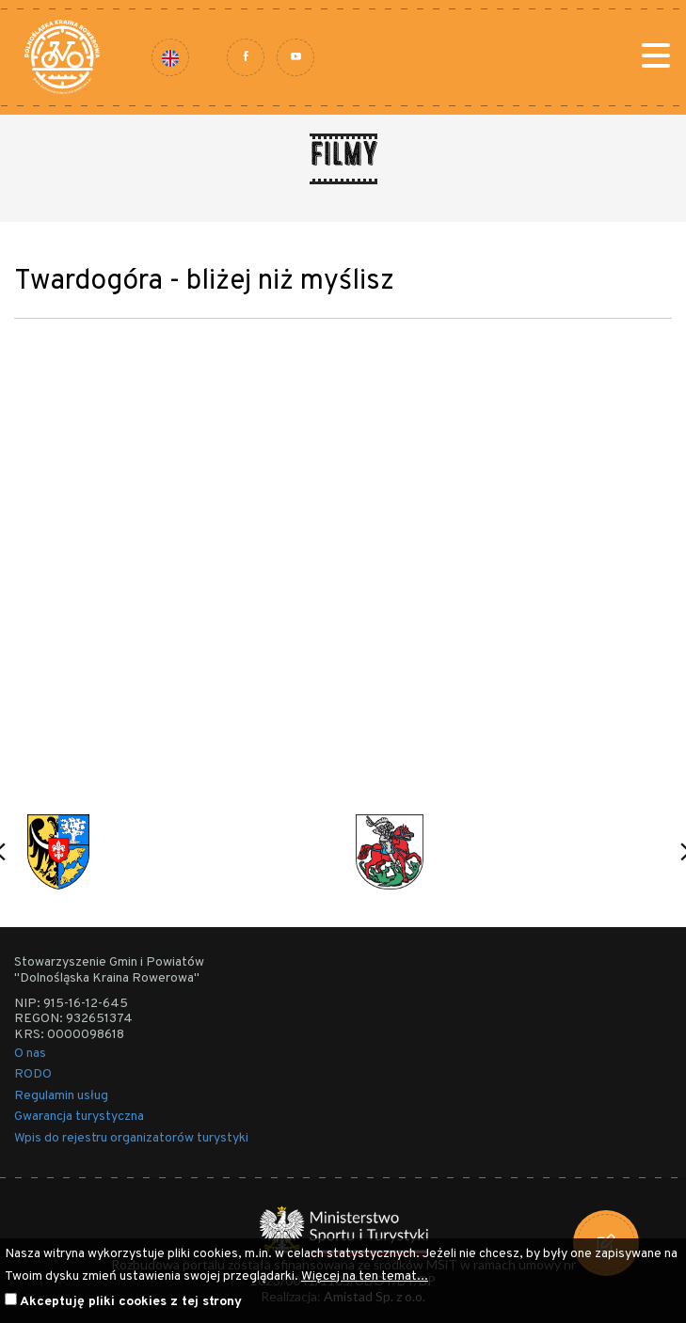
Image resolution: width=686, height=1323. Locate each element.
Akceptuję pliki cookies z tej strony (131, 1302)
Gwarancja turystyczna (79, 1117)
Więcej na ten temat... (364, 1276)
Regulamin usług (61, 1096)
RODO (33, 1074)
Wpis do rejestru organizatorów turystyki (131, 1138)
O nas (30, 1054)
